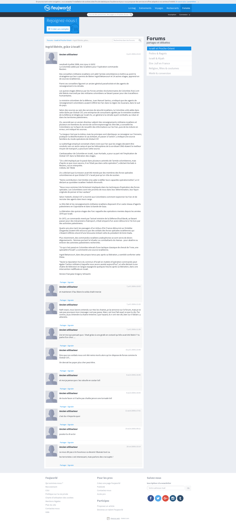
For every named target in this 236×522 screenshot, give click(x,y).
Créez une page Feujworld (108, 483)
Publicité (101, 486)
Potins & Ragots (158, 53)
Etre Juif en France (159, 63)
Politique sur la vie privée (56, 494)
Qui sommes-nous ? (54, 483)
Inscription (172, 14)
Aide (47, 512)
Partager (63, 282)
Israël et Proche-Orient (62, 40)
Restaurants (173, 7)
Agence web (115, 518)
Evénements (145, 7)
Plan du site (50, 504)
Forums (186, 7)
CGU (47, 490)
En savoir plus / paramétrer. (186, 1)
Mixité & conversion (160, 73)
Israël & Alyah (156, 58)
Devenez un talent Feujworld (110, 509)
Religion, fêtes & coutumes (164, 68)
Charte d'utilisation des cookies (59, 497)
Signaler (71, 282)
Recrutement (51, 486)
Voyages (159, 7)
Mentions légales (53, 501)
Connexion (183, 14)
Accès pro (101, 494)
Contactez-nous (52, 508)
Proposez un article (105, 506)
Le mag (132, 7)
